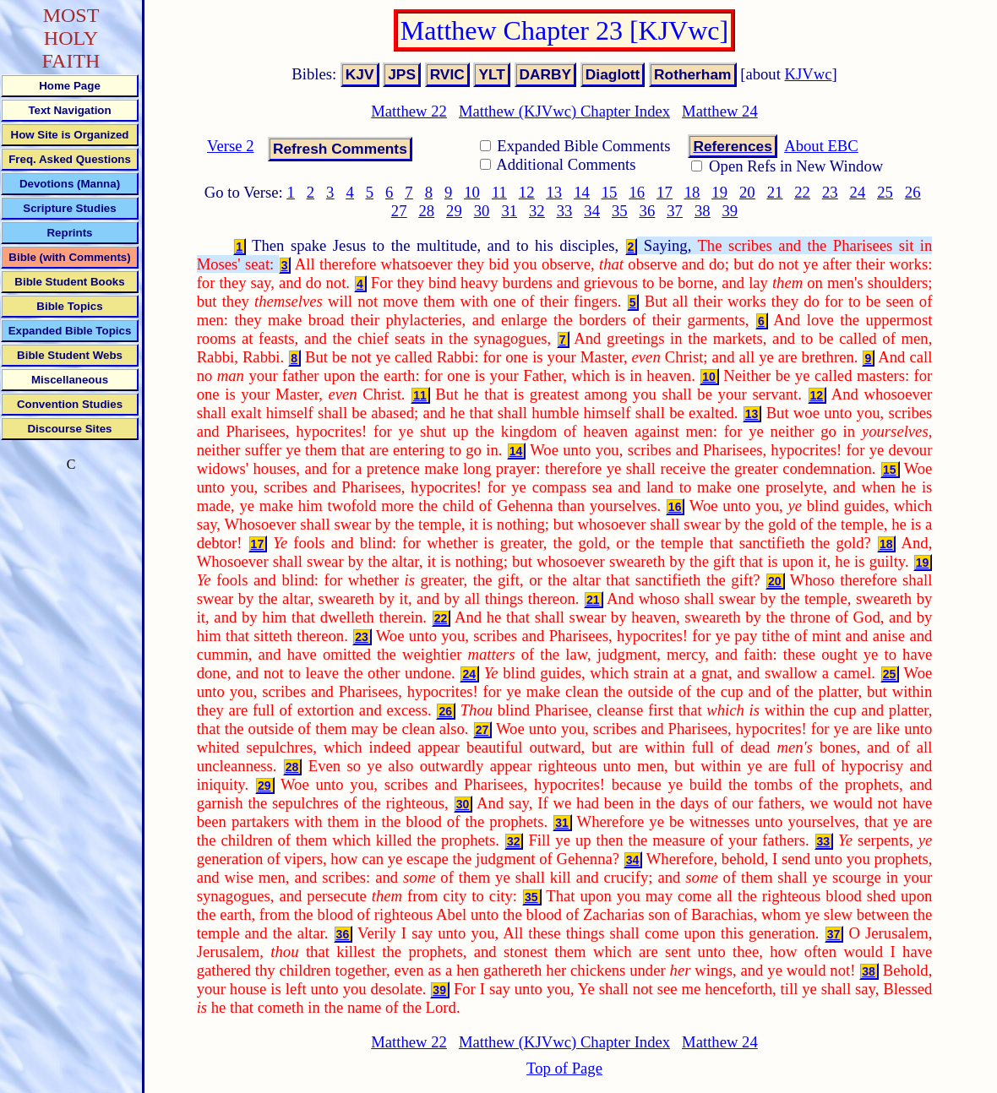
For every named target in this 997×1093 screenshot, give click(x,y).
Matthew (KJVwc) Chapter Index (564, 111)
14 (582, 192)
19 (719, 192)
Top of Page (564, 1068)
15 (610, 192)
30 (482, 211)
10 (472, 192)
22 (802, 192)
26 (913, 192)
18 (692, 192)
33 (565, 211)
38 (703, 211)
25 (885, 192)
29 (454, 211)
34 (592, 211)
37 (675, 211)
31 (509, 211)
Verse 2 (230, 146)
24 (858, 192)
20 (747, 192)
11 (499, 192)
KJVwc (808, 74)
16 (637, 192)
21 (775, 192)
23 (830, 192)
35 (620, 211)
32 (537, 211)
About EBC (821, 146)
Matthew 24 (720, 111)
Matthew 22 (409, 111)
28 (426, 211)
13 (555, 192)
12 (527, 192)
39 (730, 211)
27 (399, 211)
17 (664, 192)
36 (648, 211)
